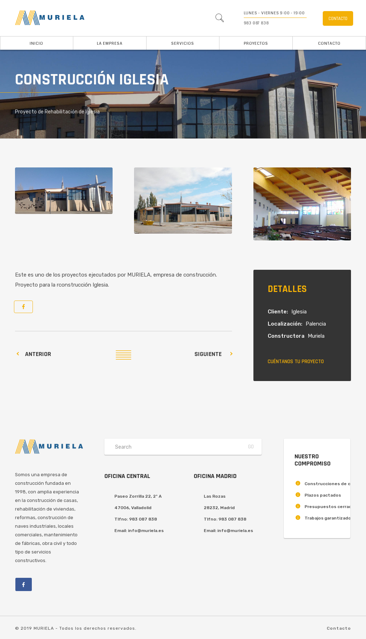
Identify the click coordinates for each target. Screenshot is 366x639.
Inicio (36, 43)
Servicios (182, 43)
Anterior (38, 354)
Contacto (329, 43)
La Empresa (110, 43)
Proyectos (256, 43)
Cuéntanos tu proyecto (296, 361)
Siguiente (208, 354)
